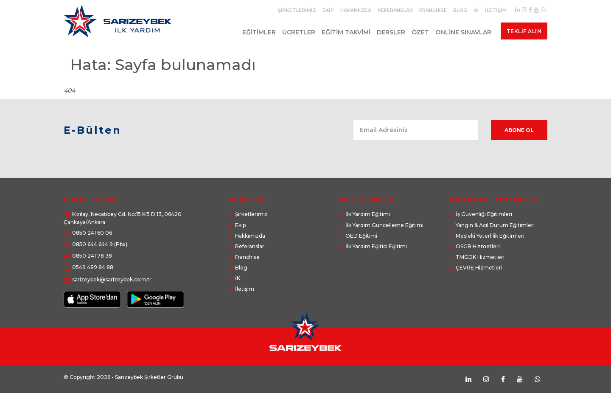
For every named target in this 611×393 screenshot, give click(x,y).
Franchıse (433, 10)
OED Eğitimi (361, 236)
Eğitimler (257, 32)
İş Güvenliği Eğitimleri (484, 214)
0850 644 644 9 (92, 244)
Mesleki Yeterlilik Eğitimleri (490, 236)
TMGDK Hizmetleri (480, 257)
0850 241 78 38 (92, 256)
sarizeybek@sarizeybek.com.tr (111, 279)
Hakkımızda (355, 10)
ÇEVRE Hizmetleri (479, 267)
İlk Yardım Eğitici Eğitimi (376, 246)
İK (476, 10)
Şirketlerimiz (297, 10)
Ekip (328, 10)
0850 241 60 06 (92, 233)
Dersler (389, 32)
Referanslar (395, 10)
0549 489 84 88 (92, 267)
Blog (460, 10)
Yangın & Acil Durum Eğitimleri (495, 225)
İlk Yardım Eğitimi (367, 214)
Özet (418, 32)
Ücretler (296, 32)
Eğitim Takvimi (344, 32)
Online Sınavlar (461, 32)
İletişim (496, 10)
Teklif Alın (523, 31)
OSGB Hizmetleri (478, 246)
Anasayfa (501, 82)
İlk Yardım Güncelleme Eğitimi (384, 225)
